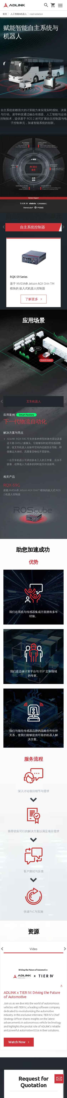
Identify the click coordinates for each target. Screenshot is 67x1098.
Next (63, 227)
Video (33, 949)
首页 (5, 14)
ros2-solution (36, 14)
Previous (3, 227)
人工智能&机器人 (19, 14)
